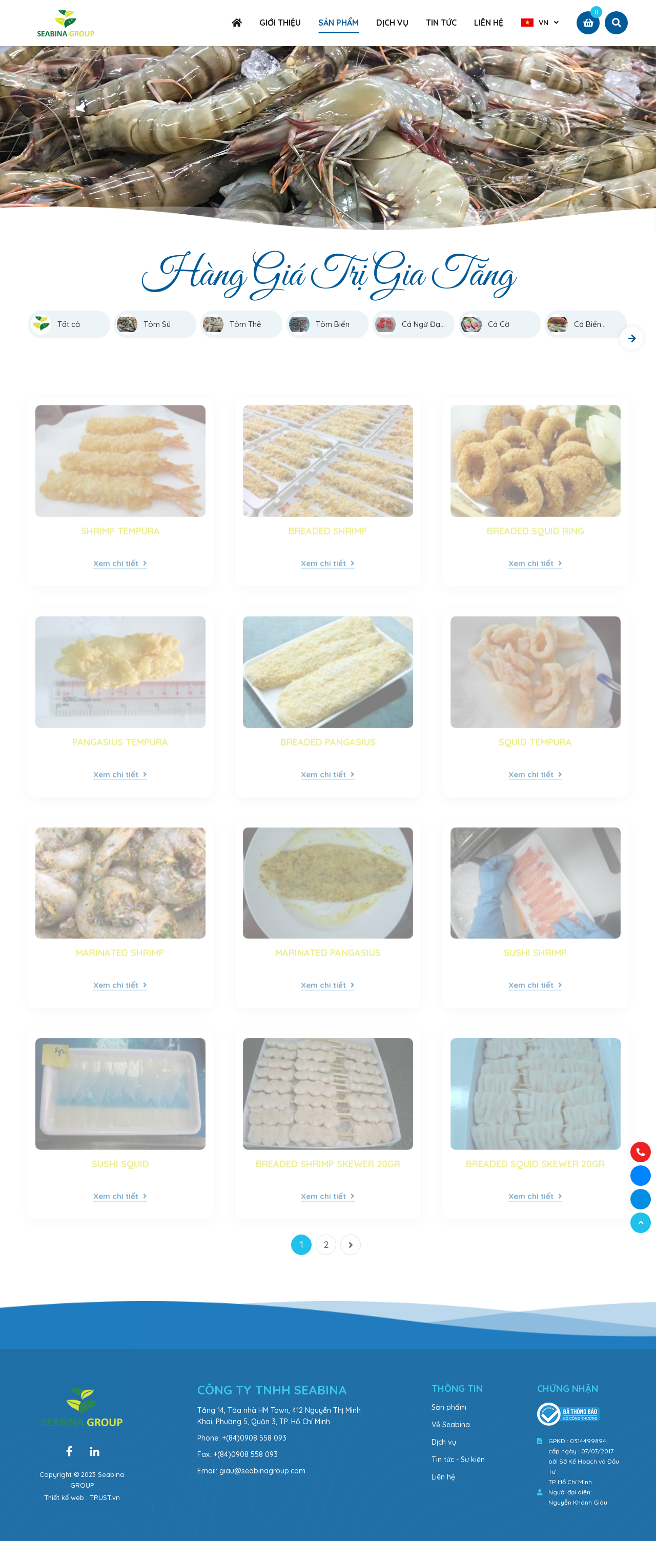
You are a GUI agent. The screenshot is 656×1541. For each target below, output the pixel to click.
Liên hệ (443, 1477)
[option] (328, 141)
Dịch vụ (444, 1442)
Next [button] (631, 338)
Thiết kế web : (66, 1497)
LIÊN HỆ (488, 22)
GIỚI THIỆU (280, 22)
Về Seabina (451, 1424)
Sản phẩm (449, 1407)
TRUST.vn (105, 1497)
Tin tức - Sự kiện (458, 1459)
